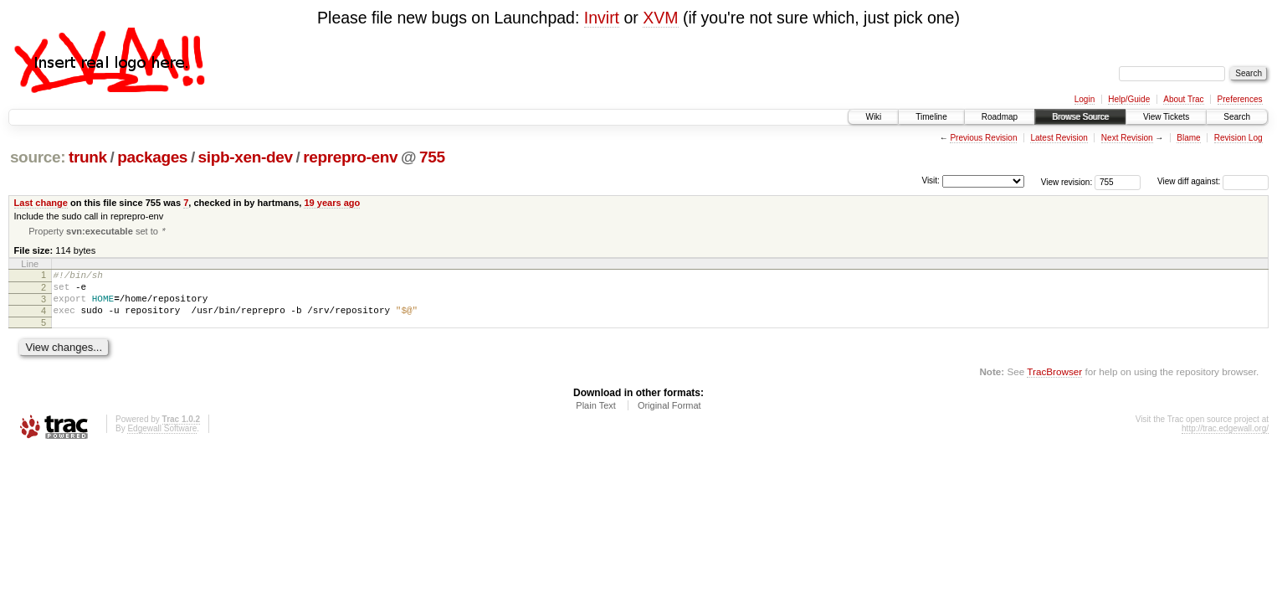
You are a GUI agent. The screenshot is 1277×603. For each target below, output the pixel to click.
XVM (660, 17)
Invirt (601, 17)
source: (37, 157)
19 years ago (332, 203)
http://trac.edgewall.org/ (1225, 440)
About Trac (1183, 99)
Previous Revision (983, 137)
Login (1084, 99)
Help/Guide (1129, 99)
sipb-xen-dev (245, 157)
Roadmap (1000, 116)
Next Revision (1127, 137)
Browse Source (1080, 116)
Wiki (873, 116)
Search (1236, 116)
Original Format (669, 417)
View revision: (1067, 181)
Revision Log (1238, 137)
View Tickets (1166, 116)
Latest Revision (1058, 137)
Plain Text (596, 417)
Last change (41, 203)
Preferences (1240, 99)
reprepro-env (350, 157)
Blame (1188, 137)
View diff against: (1213, 181)
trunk (88, 157)
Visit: (930, 180)
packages (152, 157)
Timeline (930, 116)
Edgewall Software (162, 440)
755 (432, 157)
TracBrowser (1054, 383)
